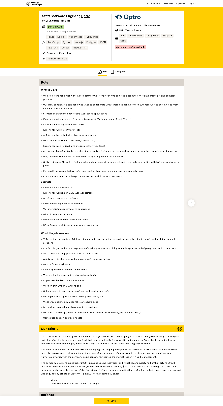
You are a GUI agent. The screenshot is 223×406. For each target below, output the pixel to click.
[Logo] (34, 4)
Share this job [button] (50, 383)
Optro (85, 16)
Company (117, 71)
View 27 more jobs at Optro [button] (77, 383)
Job (102, 71)
